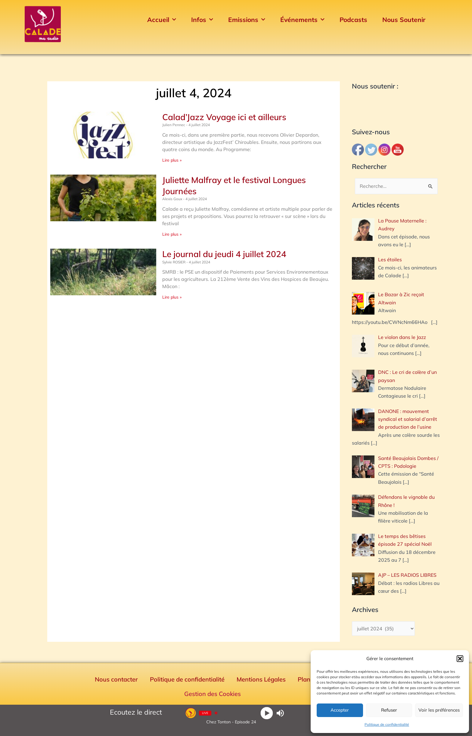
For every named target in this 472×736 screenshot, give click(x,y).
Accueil (161, 19)
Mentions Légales (261, 679)
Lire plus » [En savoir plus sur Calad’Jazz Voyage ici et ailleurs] (172, 160)
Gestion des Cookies (212, 693)
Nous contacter (116, 679)
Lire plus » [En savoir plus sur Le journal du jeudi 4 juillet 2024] (172, 297)
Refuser (389, 710)
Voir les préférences (439, 710)
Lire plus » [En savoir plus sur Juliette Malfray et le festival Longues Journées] (172, 234)
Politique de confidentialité (387, 724)
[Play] (267, 713)
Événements (302, 19)
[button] (460, 659)
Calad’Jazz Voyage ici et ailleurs (224, 117)
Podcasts (353, 19)
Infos (202, 19)
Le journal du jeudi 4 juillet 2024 (224, 254)
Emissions (246, 19)
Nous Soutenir (403, 19)
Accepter (340, 710)
